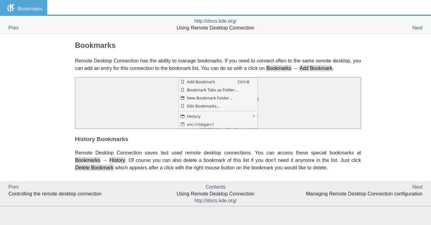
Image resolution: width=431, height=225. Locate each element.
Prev (13, 27)
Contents (215, 187)
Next (417, 27)
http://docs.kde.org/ (215, 21)
